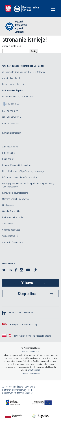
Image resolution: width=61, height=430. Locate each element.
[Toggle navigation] (53, 9)
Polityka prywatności (30, 351)
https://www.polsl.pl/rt (13, 84)
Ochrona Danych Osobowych (15, 198)
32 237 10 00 (13, 103)
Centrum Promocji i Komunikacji (17, 164)
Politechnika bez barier (13, 217)
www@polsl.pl (34, 370)
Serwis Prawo (8, 223)
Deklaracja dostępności (30, 373)
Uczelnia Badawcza (11, 229)
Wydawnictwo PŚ (10, 235)
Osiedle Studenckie (11, 211)
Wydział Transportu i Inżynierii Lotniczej (21, 26)
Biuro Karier (7, 158)
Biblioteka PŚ (8, 152)
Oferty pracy (8, 204)
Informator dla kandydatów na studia (19, 177)
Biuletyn (27, 282)
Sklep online (26, 293)
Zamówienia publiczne (12, 241)
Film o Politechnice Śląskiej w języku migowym (23, 171)
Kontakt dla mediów (11, 132)
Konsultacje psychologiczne (15, 192)
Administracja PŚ (10, 146)
